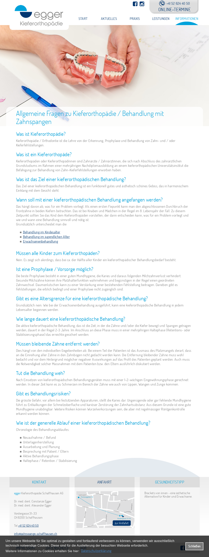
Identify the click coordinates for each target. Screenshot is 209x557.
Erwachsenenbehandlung (40, 241)
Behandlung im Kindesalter (41, 232)
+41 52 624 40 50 (28, 525)
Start (83, 18)
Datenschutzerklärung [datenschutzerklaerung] (96, 551)
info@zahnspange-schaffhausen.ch (35, 534)
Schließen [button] (194, 546)
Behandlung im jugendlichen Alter (46, 237)
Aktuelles (109, 18)
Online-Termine (174, 9)
